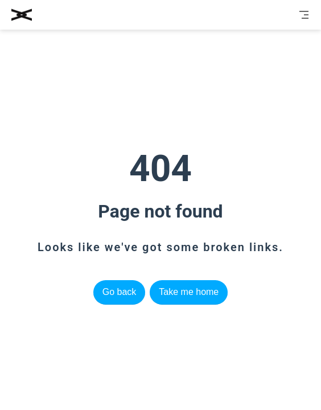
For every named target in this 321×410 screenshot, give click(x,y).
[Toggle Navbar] (304, 14)
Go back (119, 292)
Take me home (189, 292)
